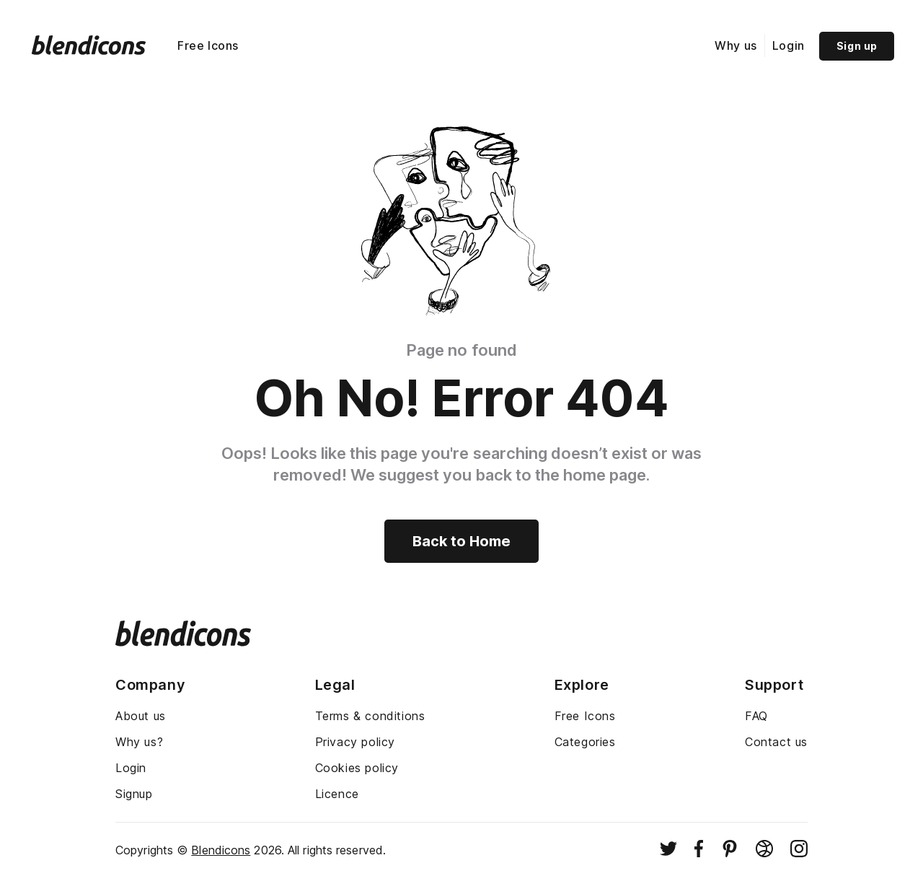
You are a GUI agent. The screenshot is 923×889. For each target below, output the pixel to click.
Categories (585, 742)
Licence (337, 794)
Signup (134, 794)
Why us (736, 45)
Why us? (139, 742)
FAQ (756, 716)
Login (788, 45)
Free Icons (208, 45)
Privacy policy (355, 742)
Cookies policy (357, 768)
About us (140, 716)
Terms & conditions (370, 716)
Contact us (776, 742)
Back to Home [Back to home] (461, 541)
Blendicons (220, 850)
